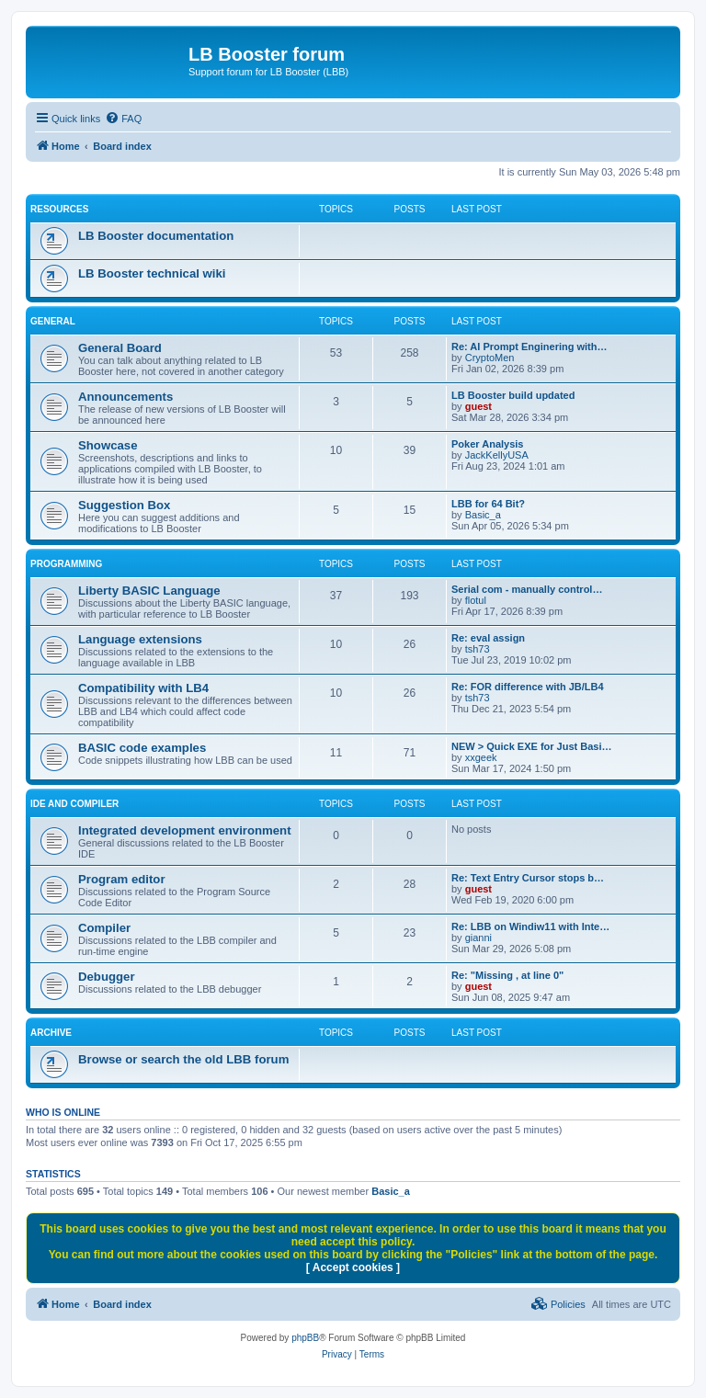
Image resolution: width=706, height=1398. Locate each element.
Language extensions (140, 639)
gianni (478, 937)
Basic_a (483, 514)
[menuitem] (123, 119)
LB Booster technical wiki (152, 273)
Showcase (108, 445)
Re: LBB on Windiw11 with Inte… (530, 926)
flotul (475, 600)
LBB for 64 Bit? (488, 503)
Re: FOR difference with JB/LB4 (527, 686)
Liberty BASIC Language (149, 590)
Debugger (106, 976)
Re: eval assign (488, 637)
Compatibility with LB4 (143, 688)
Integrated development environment (184, 830)
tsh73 (477, 648)
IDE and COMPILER (74, 804)
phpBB (305, 1338)
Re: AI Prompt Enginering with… (529, 346)
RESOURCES (59, 209)
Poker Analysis (487, 443)
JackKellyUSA (497, 454)
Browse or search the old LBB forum (183, 1059)
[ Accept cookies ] (353, 1267)
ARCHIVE (51, 1033)
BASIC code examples (142, 748)
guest (478, 406)
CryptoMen (490, 357)
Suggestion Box (124, 505)
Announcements (125, 396)
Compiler (104, 928)
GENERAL (52, 321)
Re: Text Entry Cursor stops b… (527, 877)
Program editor (121, 879)
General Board (120, 348)
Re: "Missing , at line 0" (507, 975)
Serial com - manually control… (526, 589)
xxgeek (481, 757)
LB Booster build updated (513, 395)
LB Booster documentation (155, 236)
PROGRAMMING (66, 564)
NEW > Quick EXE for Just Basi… (531, 746)
